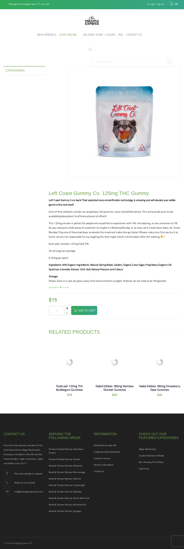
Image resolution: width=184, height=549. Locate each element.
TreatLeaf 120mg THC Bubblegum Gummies (69, 388)
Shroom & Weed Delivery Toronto (64, 459)
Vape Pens (11, 162)
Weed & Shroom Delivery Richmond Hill (67, 504)
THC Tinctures (13, 149)
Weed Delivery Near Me (105, 445)
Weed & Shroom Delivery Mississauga (67, 472)
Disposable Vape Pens (18, 91)
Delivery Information (103, 464)
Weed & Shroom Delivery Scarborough (67, 485)
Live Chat (45, 4)
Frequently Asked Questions (107, 452)
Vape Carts (144, 468)
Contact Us (99, 471)
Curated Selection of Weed (151, 455)
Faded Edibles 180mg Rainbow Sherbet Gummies (115, 388)
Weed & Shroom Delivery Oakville (65, 478)
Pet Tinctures (13, 123)
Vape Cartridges (14, 156)
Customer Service (102, 458)
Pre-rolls (10, 130)
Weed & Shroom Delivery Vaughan (65, 511)
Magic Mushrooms (147, 449)
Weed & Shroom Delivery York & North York (69, 498)
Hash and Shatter (15, 104)
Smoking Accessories (17, 136)
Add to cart (89, 310)
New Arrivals (13, 117)
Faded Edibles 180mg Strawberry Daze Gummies (159, 388)
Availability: (54, 287)
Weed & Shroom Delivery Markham (65, 491)
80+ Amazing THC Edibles (151, 462)
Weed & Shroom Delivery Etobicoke (65, 465)
